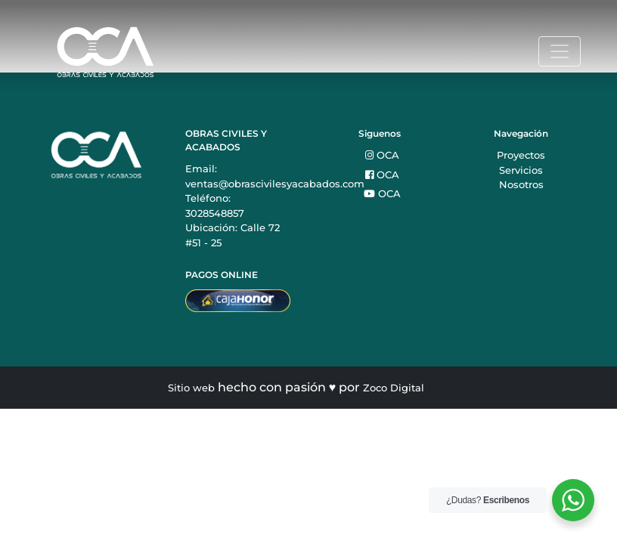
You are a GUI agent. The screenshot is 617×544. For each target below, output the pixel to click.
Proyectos (521, 155)
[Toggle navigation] (559, 51)
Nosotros (521, 184)
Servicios (521, 170)
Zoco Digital (393, 388)
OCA (382, 155)
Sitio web (191, 388)
